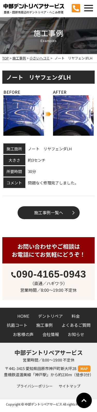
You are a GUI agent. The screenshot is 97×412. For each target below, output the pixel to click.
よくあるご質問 (76, 325)
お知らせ (76, 334)
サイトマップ (69, 386)
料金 (76, 316)
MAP (84, 368)
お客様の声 (23, 334)
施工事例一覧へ (48, 212)
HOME (23, 316)
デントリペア (50, 316)
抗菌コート (17, 325)
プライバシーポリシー (35, 386)
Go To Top (84, 400)
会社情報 (50, 334)
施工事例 (44, 325)
